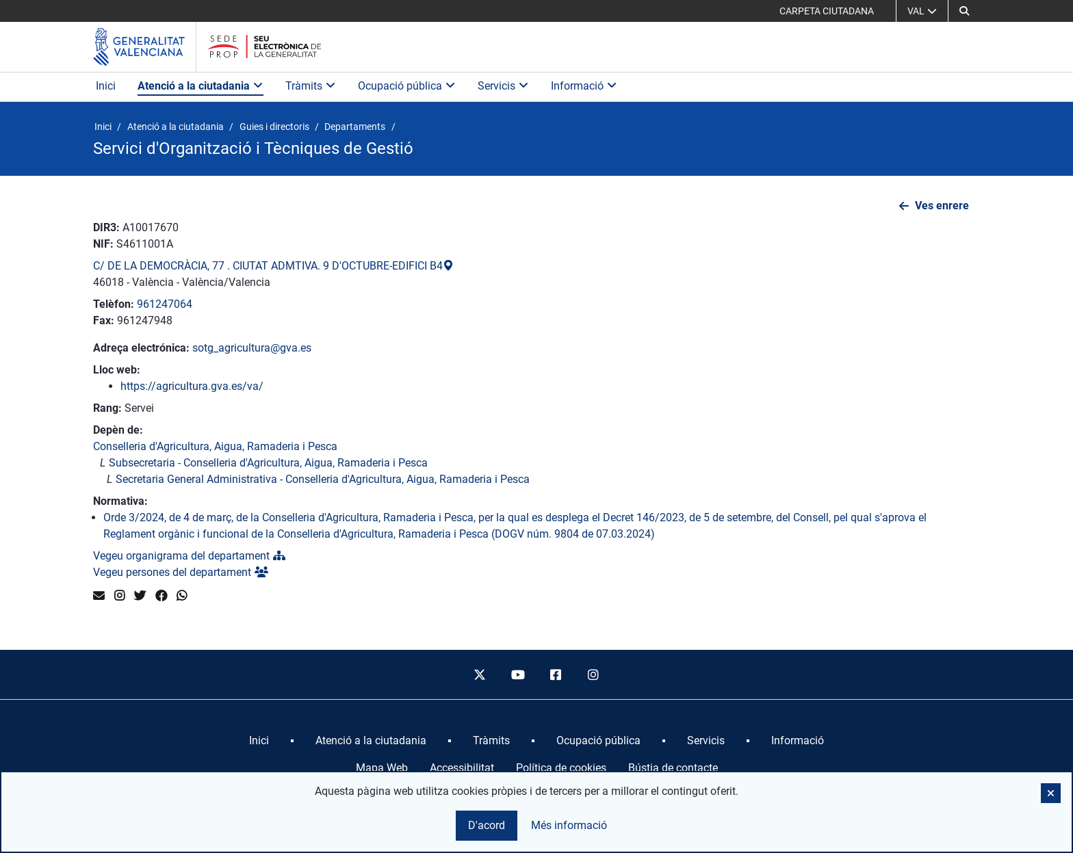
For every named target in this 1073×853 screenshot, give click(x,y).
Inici (106, 85)
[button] (964, 11)
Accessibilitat (462, 767)
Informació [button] (584, 85)
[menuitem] (259, 740)
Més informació (569, 825)
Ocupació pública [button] (407, 85)
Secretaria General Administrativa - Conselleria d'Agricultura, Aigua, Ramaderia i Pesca (323, 479)
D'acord (486, 825)
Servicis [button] (503, 85)
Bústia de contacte (673, 767)
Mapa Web (382, 767)
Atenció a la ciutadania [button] (200, 85)
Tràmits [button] (310, 85)
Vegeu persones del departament (180, 572)
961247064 (164, 304)
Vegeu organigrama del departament (189, 555)
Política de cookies (561, 767)
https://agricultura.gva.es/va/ (191, 386)
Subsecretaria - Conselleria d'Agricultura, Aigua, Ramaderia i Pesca (268, 462)
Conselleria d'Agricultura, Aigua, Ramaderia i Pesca (215, 446)
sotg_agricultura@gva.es (251, 347)
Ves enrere (942, 205)
